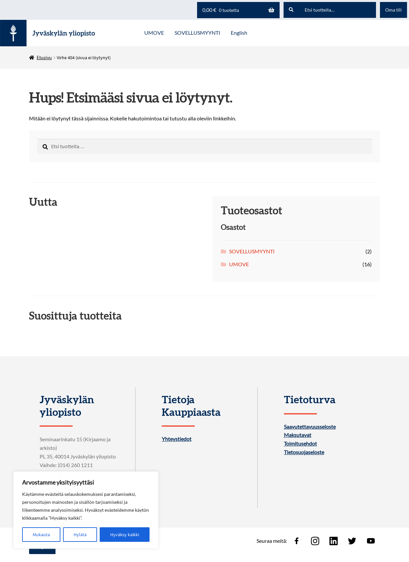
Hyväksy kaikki (124, 535)
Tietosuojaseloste (304, 452)
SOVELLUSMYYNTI (252, 251)
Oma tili (393, 10)
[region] (85, 510)
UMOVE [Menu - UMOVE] (154, 32)
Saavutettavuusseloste (310, 427)
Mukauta (41, 535)
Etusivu (44, 57)
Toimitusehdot (300, 444)
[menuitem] (239, 33)
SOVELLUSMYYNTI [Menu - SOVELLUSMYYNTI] (197, 32)
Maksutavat (297, 435)
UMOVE (239, 264)
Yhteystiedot (176, 439)
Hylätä (80, 535)
